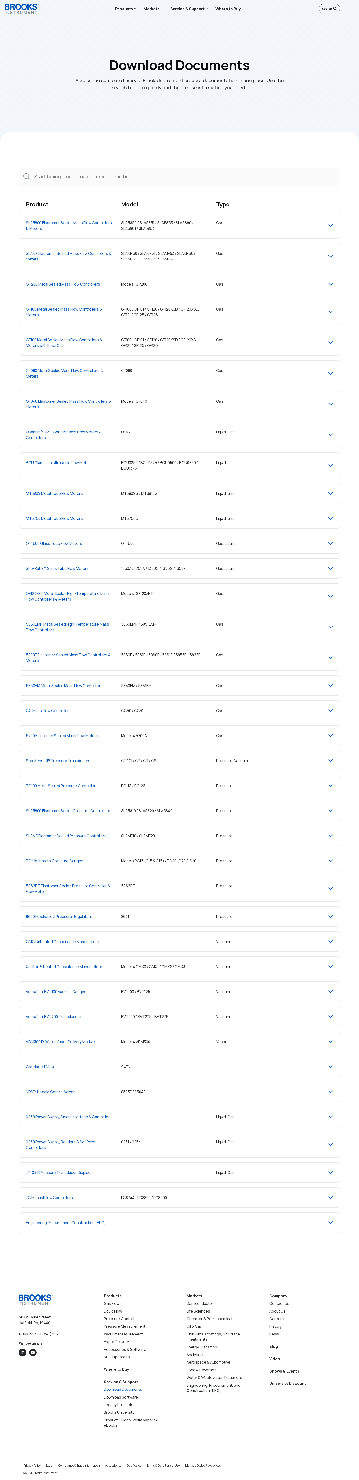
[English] (344, 8)
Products (124, 8)
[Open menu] (352, 8)
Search (329, 9)
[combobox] (179, 176)
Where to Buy (228, 8)
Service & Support (187, 8)
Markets (151, 8)
